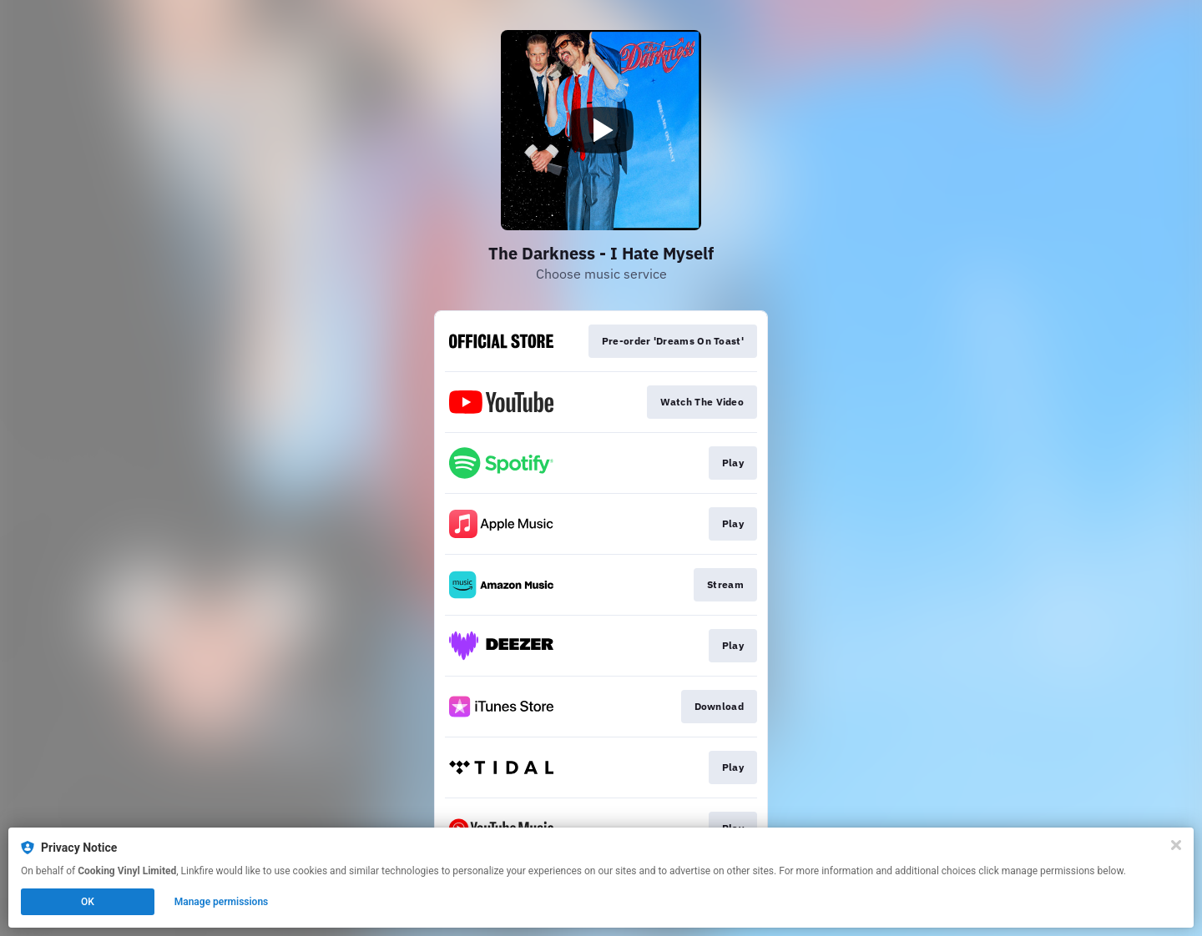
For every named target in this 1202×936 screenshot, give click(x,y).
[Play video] (601, 130)
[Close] (1176, 845)
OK (87, 902)
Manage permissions (221, 902)
